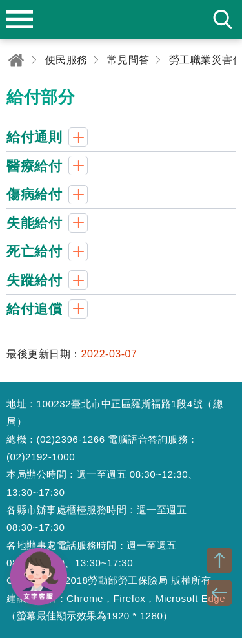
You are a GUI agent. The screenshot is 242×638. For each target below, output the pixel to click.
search (222, 19)
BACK (219, 593)
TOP (219, 560)
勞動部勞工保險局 (121, 19)
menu (19, 19)
